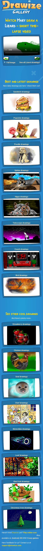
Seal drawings (21, 377)
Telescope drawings (21, 223)
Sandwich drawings (21, 92)
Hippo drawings (21, 197)
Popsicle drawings (21, 118)
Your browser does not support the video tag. (21, 46)
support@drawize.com (11, 545)
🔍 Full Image (9, 62)
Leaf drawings (21, 455)
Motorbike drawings (21, 429)
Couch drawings (21, 249)
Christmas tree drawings (21, 508)
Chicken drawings (21, 350)
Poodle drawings (21, 144)
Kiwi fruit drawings (22, 481)
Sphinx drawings (22, 170)
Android (15, 538)
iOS (21, 538)
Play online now (30, 532)
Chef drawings (21, 403)
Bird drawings (21, 275)
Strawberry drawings (21, 324)
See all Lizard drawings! (29, 62)
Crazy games (33, 538)
